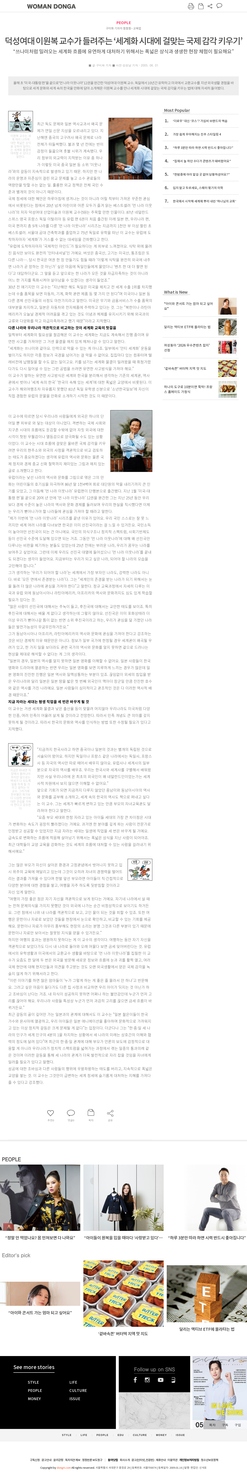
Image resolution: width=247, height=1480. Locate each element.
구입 (237, 1425)
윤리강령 (58, 1460)
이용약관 (172, 1460)
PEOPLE (123, 22)
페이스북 (135, 1380)
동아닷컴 (113, 1460)
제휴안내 (161, 1460)
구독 (225, 1425)
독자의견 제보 (72, 1460)
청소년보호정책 (209, 1460)
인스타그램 (147, 1380)
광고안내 (46, 1460)
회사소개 (125, 1460)
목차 (212, 1425)
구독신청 (35, 1460)
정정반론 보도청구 (92, 1460)
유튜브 (160, 1380)
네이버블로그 (173, 1380)
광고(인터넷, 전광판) (143, 1460)
